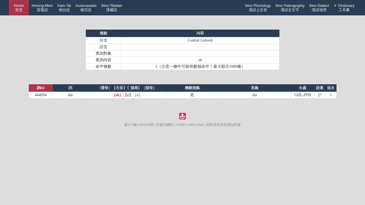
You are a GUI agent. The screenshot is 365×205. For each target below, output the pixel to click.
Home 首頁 (19, 7)
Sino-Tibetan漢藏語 (111, 7)
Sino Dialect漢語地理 (319, 7)
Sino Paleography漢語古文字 (290, 7)
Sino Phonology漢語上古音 (258, 7)
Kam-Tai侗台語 (64, 7)
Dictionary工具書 (343, 7)
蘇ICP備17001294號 (139, 125)
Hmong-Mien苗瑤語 (42, 7)
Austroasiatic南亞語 (86, 7)
